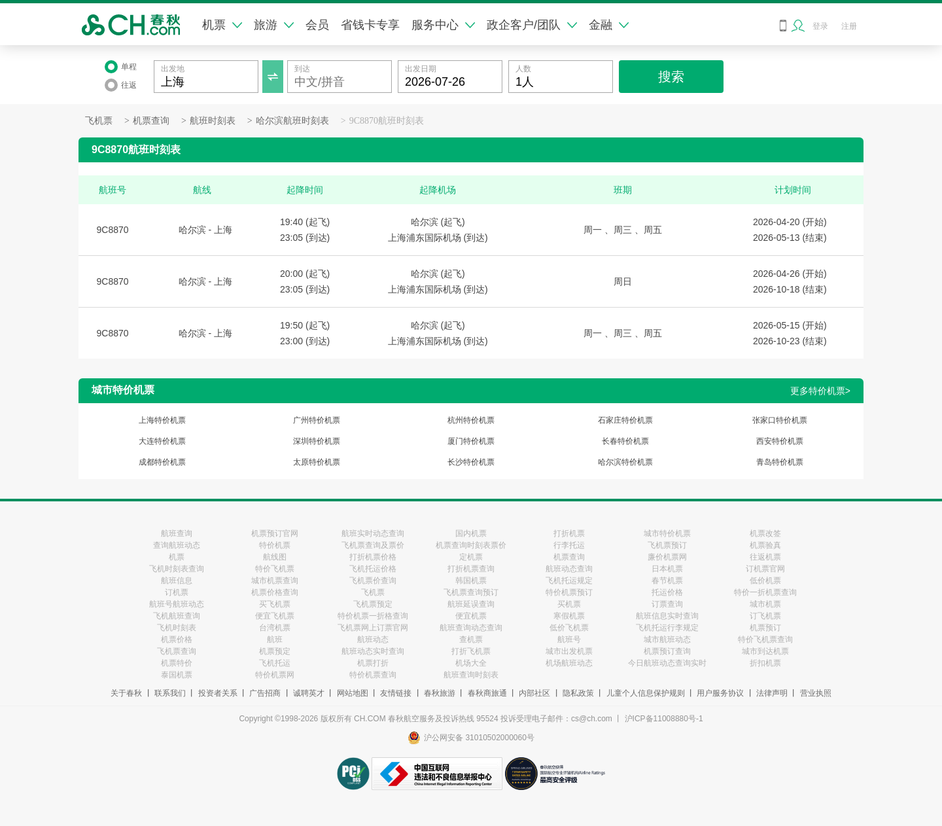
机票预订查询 (667, 651)
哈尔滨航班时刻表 (292, 121)
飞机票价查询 (372, 580)
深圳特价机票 (316, 441)
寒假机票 (569, 615)
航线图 (275, 557)
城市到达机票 (765, 651)
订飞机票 (765, 615)
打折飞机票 (471, 651)
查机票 (471, 639)
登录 (820, 26)
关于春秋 (126, 693)
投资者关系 (217, 693)
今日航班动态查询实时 (667, 663)
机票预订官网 (274, 533)
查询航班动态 (176, 545)
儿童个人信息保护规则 (645, 693)
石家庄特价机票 (625, 420)
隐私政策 (578, 693)
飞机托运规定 (569, 580)
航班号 (569, 639)
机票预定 (274, 651)
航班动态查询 (569, 568)
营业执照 (815, 693)
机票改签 (765, 533)
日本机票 (667, 568)
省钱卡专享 (370, 24)
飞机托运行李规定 (667, 627)
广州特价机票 (316, 420)
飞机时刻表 (176, 627)
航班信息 (176, 580)
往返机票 (765, 557)
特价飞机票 (274, 568)
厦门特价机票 (471, 441)
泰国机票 (176, 674)
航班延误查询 (471, 604)
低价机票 (765, 580)
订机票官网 (765, 568)
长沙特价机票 (471, 462)
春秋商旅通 (487, 693)
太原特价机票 (316, 462)
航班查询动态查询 (471, 627)
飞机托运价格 (372, 568)
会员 (317, 24)
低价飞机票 (569, 627)
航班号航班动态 (176, 604)
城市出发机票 (569, 651)
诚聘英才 (308, 693)
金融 (609, 24)
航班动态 (373, 639)
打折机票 (569, 533)
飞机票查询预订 (471, 592)
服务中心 (443, 24)
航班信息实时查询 (667, 615)
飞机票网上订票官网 (373, 627)
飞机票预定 (372, 604)
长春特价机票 (625, 441)
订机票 (176, 592)
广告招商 (265, 693)
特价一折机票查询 (765, 592)
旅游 (274, 24)
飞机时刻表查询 (176, 568)
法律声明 (772, 693)
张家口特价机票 (779, 420)
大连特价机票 (162, 441)
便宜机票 (471, 615)
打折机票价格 (372, 557)
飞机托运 (274, 663)
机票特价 (176, 663)
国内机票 (471, 533)
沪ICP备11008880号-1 (664, 718)
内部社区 (534, 693)
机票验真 (765, 545)
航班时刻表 (213, 121)
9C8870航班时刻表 (386, 121)
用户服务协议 (720, 693)
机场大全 (471, 663)
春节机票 (667, 580)
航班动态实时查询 (372, 651)
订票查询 (667, 604)
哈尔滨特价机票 (625, 462)
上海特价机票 (162, 420)
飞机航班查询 (176, 615)
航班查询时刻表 (471, 674)
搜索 (671, 76)
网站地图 (352, 693)
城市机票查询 (274, 580)
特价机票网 (274, 674)
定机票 (471, 557)
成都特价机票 (162, 462)
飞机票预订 (667, 545)
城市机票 (765, 604)
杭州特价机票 (471, 420)
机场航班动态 (569, 663)
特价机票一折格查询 (373, 615)
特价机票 (274, 545)
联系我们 (170, 693)
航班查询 (176, 533)
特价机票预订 (569, 592)
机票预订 (765, 627)
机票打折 (373, 663)
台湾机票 (274, 627)
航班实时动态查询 (372, 533)
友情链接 (395, 693)
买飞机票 (274, 604)
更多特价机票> (820, 391)
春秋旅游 (439, 693)
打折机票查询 (471, 568)
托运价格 (667, 592)
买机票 (569, 604)
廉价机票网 (667, 557)
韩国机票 (471, 580)
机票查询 (151, 121)
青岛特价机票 (779, 462)
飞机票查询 (176, 651)
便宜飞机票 (274, 615)
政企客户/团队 (532, 24)
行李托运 (569, 545)
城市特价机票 (667, 533)
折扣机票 (765, 663)
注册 (849, 26)
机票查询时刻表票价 (471, 545)
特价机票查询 (372, 674)
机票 (222, 24)
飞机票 (99, 121)
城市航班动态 (667, 639)
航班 (275, 639)
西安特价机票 (779, 441)
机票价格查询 (274, 592)
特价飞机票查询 (765, 639)
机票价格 (176, 639)
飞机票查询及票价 (372, 545)
